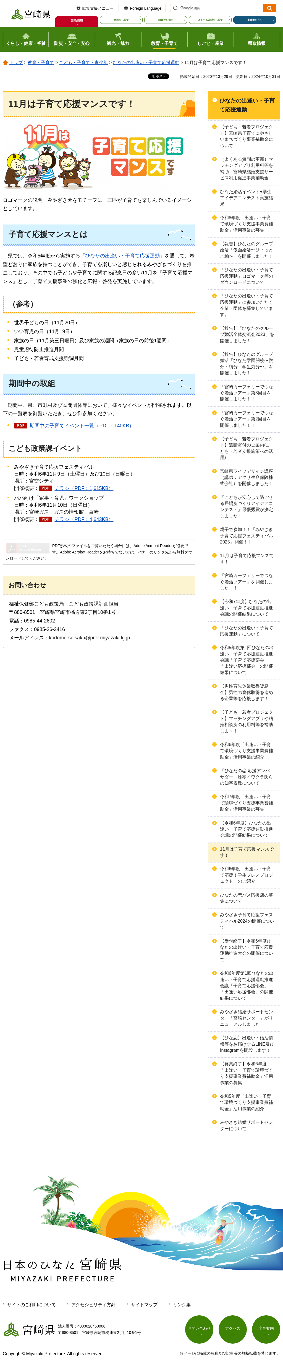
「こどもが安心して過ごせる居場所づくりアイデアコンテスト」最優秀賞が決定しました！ (246, 506)
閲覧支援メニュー (97, 8)
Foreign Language (145, 8)
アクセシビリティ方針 (93, 1304)
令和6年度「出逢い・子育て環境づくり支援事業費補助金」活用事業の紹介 (246, 750)
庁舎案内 (266, 1328)
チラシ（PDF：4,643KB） (83, 519)
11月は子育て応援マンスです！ (247, 558)
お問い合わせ (199, 1328)
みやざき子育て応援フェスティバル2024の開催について (247, 921)
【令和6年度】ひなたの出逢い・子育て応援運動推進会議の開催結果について (246, 829)
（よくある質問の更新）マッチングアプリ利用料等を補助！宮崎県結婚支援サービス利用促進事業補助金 (246, 168)
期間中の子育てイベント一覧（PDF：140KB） (82, 425)
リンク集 (182, 1304)
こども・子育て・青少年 (83, 62)
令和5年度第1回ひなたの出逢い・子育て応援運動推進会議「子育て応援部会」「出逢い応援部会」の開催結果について (247, 660)
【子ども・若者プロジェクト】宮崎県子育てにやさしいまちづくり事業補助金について (246, 136)
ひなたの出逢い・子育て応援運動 (146, 62)
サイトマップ (144, 1304)
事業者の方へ (254, 20)
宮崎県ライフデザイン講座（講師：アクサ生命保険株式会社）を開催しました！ (246, 477)
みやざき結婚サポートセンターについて (246, 1125)
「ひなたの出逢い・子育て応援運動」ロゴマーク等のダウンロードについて (246, 276)
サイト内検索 (175, 8)
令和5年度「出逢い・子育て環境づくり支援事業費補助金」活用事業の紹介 (246, 1102)
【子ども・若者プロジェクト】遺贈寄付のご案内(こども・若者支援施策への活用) (246, 448)
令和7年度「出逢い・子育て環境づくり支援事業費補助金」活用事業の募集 (246, 802)
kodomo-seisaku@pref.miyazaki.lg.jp (89, 637)
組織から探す (165, 20)
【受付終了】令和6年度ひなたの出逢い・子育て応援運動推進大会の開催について (246, 950)
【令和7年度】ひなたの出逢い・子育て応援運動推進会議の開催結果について (246, 607)
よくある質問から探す (210, 20)
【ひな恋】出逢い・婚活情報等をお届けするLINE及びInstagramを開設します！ (247, 1044)
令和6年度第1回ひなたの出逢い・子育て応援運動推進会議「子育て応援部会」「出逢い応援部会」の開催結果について (247, 986)
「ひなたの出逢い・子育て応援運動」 (122, 256)
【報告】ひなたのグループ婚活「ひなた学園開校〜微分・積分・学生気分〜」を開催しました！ (246, 363)
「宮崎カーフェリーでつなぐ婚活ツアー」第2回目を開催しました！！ (246, 419)
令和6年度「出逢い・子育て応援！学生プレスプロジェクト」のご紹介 (246, 875)
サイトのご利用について (31, 1304)
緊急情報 (77, 20)
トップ (16, 62)
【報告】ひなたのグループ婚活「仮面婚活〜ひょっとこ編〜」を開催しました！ (246, 250)
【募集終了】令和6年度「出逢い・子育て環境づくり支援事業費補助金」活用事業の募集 (246, 1073)
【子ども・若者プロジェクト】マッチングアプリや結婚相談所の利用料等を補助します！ (246, 721)
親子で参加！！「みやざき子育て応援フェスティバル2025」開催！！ (246, 535)
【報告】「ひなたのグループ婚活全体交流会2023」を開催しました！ (247, 334)
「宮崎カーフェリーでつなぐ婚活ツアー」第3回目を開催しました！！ (246, 393)
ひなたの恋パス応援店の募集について (246, 898)
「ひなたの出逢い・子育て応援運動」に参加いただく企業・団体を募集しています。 (246, 305)
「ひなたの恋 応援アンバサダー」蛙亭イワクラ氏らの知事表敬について (246, 776)
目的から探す (121, 20)
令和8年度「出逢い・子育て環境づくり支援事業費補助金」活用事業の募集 (246, 224)
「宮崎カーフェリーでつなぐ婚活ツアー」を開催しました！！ (246, 581)
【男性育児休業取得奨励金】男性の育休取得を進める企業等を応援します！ (246, 692)
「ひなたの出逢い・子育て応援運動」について (246, 631)
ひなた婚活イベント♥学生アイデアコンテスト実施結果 (246, 197)
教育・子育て (41, 62)
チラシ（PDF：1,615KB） (83, 488)
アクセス (232, 1328)
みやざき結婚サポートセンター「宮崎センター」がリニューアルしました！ (246, 1018)
